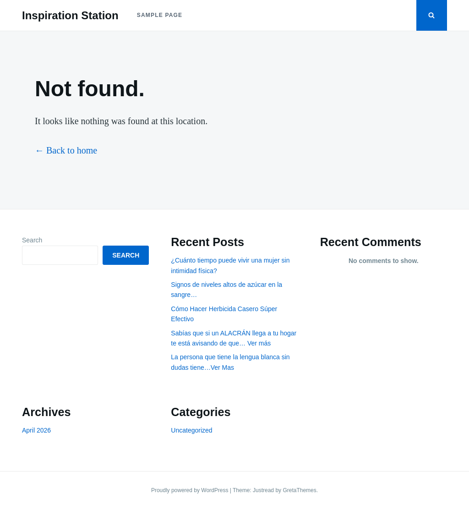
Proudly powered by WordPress (190, 490)
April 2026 (36, 430)
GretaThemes (299, 490)
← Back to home (66, 150)
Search (32, 240)
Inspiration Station (70, 15)
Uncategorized (191, 430)
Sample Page (160, 15)
